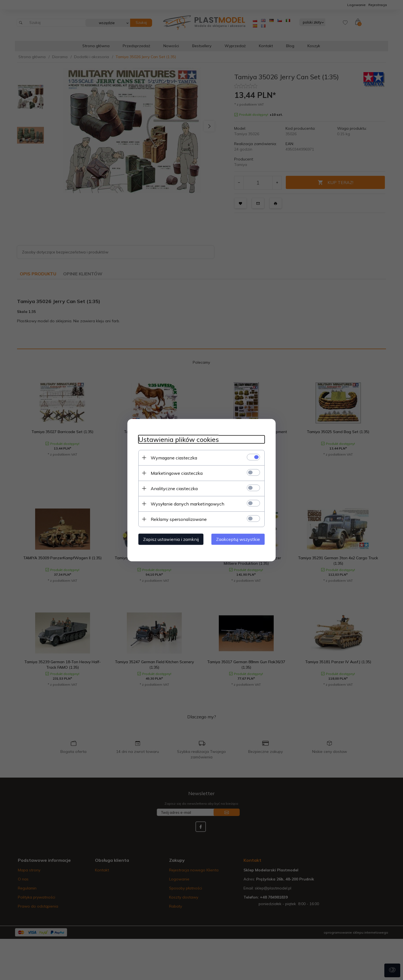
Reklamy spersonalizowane (179, 519)
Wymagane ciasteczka (174, 457)
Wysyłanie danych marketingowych (187, 503)
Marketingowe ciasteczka (177, 473)
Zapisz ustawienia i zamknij (171, 539)
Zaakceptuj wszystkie (238, 539)
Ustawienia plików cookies (178, 439)
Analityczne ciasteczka (174, 488)
